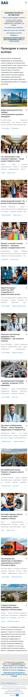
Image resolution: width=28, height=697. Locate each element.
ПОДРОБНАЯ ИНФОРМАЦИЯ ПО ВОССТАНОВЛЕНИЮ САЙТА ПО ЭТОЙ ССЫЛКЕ (14, 674)
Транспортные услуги (17, 576)
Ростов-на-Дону (5, 128)
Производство (15, 128)
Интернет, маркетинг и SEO (18, 306)
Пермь (3, 172)
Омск (3, 530)
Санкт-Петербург (6, 306)
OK (17, 695)
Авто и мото (15, 397)
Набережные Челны (7, 441)
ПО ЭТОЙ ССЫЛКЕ (16, 40)
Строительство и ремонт (13, 621)
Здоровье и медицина (17, 352)
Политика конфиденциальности (9, 683)
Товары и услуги (11, 172)
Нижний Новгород (6, 215)
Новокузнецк (5, 259)
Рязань (3, 621)
